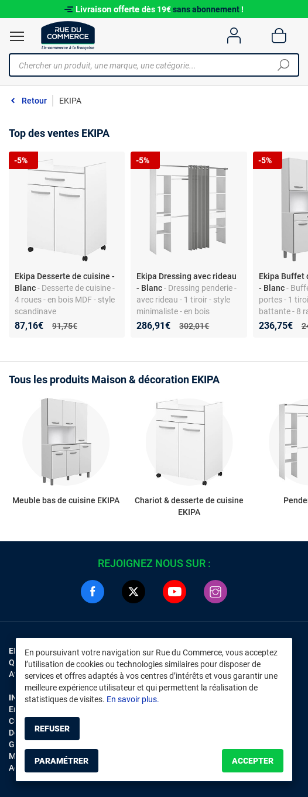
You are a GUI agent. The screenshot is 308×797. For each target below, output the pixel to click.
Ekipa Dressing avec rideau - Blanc (186, 282)
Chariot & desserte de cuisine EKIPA (189, 506)
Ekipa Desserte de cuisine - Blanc (65, 282)
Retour (34, 100)
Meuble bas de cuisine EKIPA (65, 500)
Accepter (252, 760)
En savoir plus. (133, 699)
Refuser (52, 728)
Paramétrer (61, 760)
